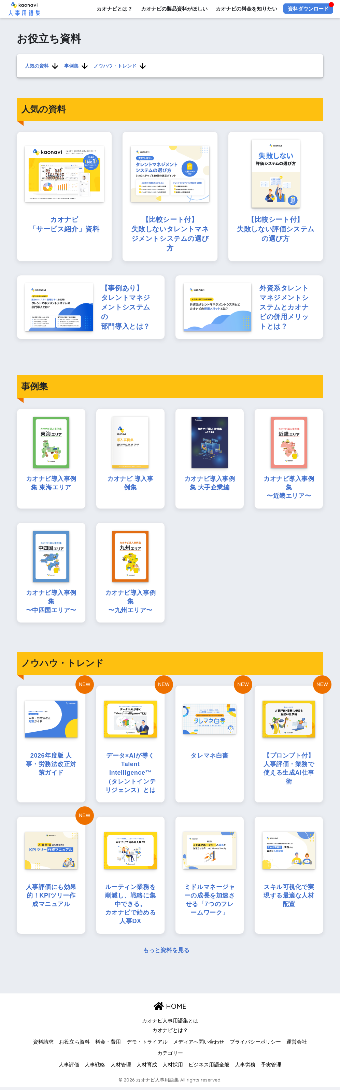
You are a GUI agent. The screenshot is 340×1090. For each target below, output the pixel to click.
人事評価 (69, 1068)
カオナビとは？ (114, 9)
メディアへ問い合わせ (198, 1045)
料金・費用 (108, 1045)
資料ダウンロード (308, 9)
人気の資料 (37, 65)
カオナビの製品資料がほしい (174, 9)
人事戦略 (95, 1068)
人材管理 (121, 1068)
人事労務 (245, 1068)
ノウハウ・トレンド (114, 65)
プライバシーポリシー (255, 1045)
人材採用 (172, 1068)
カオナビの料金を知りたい (246, 9)
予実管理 (271, 1068)
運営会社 (296, 1045)
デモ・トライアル (147, 1045)
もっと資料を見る (166, 953)
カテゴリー (170, 1056)
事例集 (71, 65)
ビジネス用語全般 (208, 1068)
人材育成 (147, 1068)
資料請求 (43, 1045)
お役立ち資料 (74, 1045)
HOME (170, 1009)
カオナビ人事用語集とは (170, 1024)
